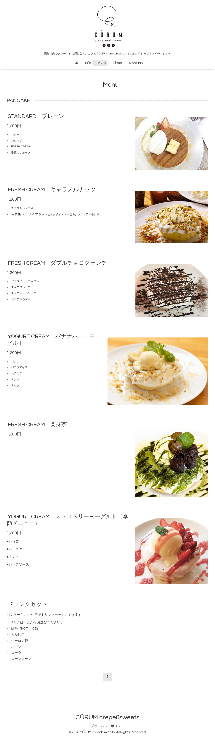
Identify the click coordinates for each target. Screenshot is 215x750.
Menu (100, 62)
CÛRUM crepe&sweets (107, 717)
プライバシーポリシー (107, 726)
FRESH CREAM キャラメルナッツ (52, 189)
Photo (116, 62)
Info (86, 62)
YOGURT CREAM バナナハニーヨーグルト (53, 340)
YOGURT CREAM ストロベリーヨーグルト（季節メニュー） (67, 520)
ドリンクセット (27, 604)
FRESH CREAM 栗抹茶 (37, 424)
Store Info (134, 62)
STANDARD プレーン (36, 116)
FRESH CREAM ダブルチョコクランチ (57, 263)
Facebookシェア (122, 165)
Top (75, 62)
